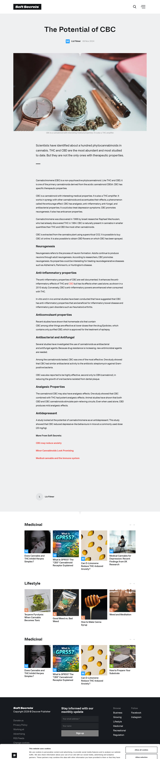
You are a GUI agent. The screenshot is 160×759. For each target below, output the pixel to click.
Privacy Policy (20, 725)
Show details (116, 755)
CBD (71, 284)
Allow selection (141, 743)
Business (117, 713)
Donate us (18, 720)
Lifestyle (117, 722)
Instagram (136, 717)
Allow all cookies (141, 735)
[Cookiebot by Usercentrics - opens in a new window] (14, 754)
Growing (117, 717)
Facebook (136, 713)
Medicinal (33, 524)
